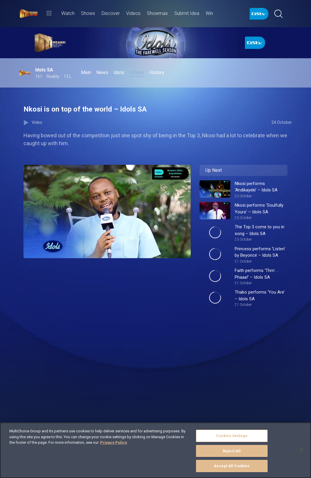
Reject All (232, 451)
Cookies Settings (231, 436)
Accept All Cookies (231, 466)
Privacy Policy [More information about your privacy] (113, 442)
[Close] (301, 449)
